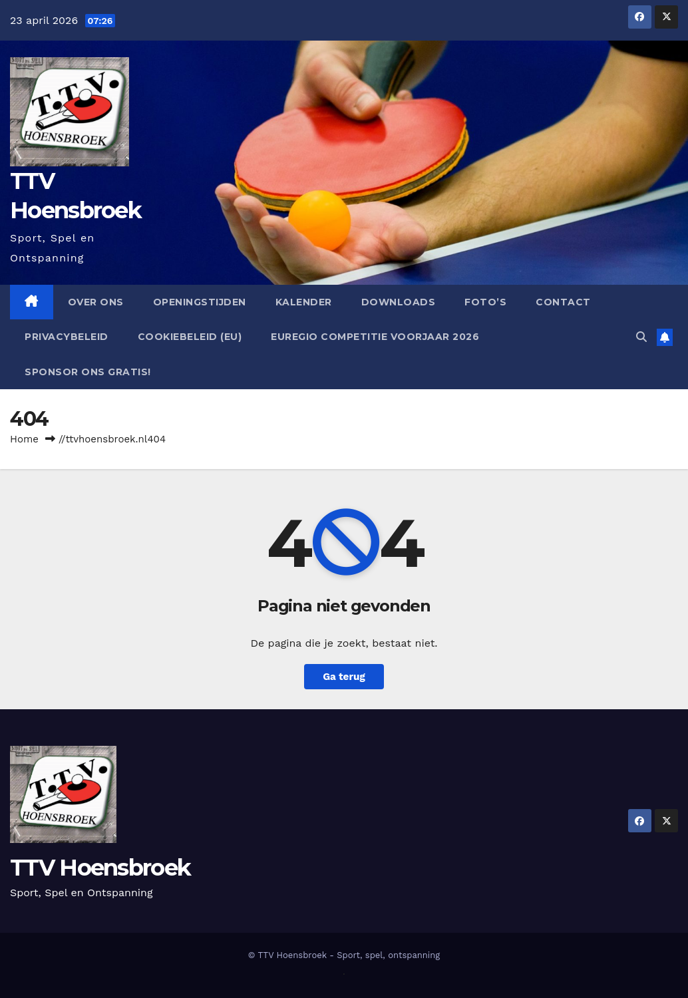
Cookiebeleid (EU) (190, 337)
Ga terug (344, 677)
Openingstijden (199, 302)
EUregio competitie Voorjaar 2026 (375, 337)
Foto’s (485, 302)
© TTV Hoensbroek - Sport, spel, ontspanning (344, 955)
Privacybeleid (66, 337)
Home (24, 439)
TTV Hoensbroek (100, 868)
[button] (641, 337)
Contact (563, 302)
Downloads (398, 302)
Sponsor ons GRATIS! (88, 372)
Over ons (96, 302)
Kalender (303, 302)
